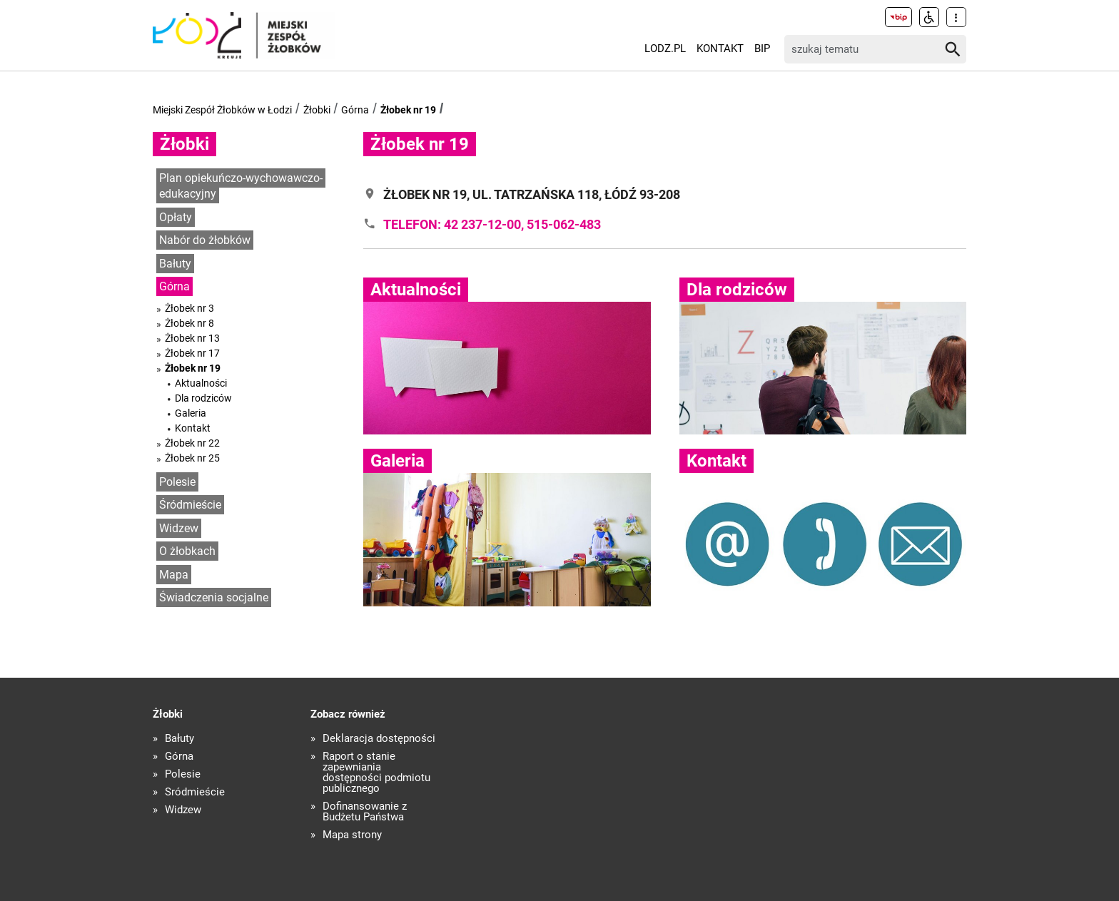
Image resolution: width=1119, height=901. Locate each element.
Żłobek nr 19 (408, 110)
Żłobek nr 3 (189, 308)
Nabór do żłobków (204, 240)
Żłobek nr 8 (189, 323)
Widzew (178, 528)
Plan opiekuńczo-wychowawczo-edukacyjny (241, 186)
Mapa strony (352, 835)
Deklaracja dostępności (379, 738)
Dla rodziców (203, 398)
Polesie (177, 482)
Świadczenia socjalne (213, 597)
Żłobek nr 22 (192, 443)
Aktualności (201, 383)
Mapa (173, 574)
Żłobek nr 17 (192, 353)
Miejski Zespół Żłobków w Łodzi (222, 110)
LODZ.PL (665, 48)
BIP (762, 48)
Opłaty (175, 217)
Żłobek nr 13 (192, 338)
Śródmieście (190, 504)
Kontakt (720, 48)
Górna (355, 110)
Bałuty (175, 263)
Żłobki (316, 110)
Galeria (190, 413)
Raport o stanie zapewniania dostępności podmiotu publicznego (376, 772)
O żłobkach (187, 551)
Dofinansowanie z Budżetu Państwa (365, 812)
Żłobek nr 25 (192, 458)
